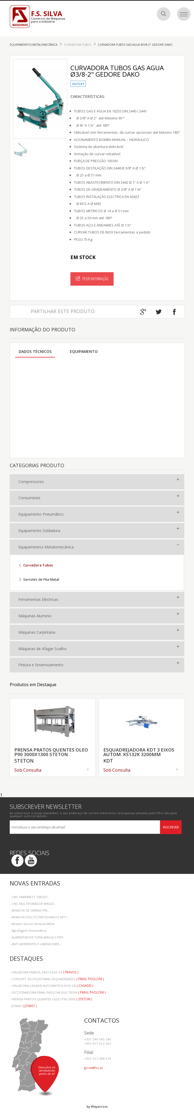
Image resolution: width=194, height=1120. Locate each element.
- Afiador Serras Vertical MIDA (32, 924)
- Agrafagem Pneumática (28, 930)
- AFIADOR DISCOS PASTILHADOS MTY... (39, 917)
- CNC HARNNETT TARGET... (30, 897)
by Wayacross (97, 1106)
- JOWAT (23, 1006)
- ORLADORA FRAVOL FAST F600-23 (44, 972)
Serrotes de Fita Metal (38, 580)
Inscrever (171, 827)
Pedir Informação (92, 278)
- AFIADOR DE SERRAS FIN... (30, 910)
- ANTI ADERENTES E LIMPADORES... (36, 944)
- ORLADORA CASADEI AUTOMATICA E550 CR (51, 985)
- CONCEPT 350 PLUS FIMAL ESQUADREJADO (57, 979)
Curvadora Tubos (78, 45)
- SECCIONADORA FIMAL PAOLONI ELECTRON (57, 992)
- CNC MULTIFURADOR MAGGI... (33, 904)
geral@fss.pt (93, 1068)
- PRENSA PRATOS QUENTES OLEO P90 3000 (51, 999)
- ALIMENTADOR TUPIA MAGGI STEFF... (38, 937)
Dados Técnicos (35, 351)
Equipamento (84, 351)
